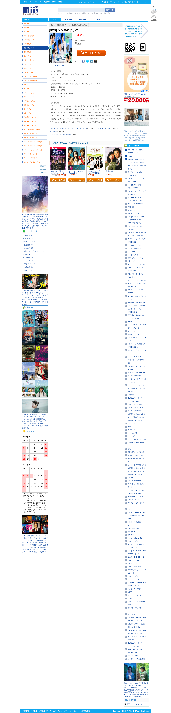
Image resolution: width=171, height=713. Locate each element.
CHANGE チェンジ (134, 334)
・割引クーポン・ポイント (32, 270)
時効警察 (131, 395)
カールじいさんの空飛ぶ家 (137, 659)
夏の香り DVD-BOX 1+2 (136, 557)
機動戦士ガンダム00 (135, 404)
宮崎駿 (93, 13)
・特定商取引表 (28, 267)
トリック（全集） (134, 656)
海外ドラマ (83, 128)
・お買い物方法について (31, 235)
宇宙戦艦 (107, 13)
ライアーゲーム (133, 509)
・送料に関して (28, 238)
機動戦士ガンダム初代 (135, 497)
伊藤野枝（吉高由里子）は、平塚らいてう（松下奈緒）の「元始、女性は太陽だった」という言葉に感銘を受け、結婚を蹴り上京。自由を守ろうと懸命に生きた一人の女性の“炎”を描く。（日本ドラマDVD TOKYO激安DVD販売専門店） (35, 421)
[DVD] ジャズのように (79, 25)
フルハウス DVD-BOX (135, 204)
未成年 (130, 322)
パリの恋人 (131, 436)
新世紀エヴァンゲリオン (136, 213)
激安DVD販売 (57, 2)
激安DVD (101, 128)
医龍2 (130, 427)
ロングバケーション (134, 245)
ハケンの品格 (132, 433)
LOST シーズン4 (133, 560)
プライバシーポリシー (71, 711)
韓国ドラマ (27, 2)
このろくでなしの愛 (134, 567)
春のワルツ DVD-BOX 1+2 (137, 372)
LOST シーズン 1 (133, 541)
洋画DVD (34, 711)
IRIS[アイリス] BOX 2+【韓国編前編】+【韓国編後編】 (137, 360)
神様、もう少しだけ (134, 261)
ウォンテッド (132, 423)
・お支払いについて (29, 242)
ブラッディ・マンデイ (135, 595)
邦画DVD (26, 711)
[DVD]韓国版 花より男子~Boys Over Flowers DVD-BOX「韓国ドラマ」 (137, 220)
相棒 (78, 13)
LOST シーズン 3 (133, 500)
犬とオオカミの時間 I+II (136, 589)
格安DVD (47, 2)
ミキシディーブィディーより (62, 135)
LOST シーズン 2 (133, 576)
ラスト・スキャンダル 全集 (137, 439)
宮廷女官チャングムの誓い (137, 452)
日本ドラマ (37, 2)
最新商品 (43, 169)
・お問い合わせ (28, 257)
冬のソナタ (131, 210)
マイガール (131, 331)
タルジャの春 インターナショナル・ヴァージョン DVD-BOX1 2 (137, 309)
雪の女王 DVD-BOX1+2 (136, 455)
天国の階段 (131, 207)
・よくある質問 (28, 248)
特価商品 (43, 172)
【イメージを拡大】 (60, 65)
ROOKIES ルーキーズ (135, 248)
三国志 (130, 598)
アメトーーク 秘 (134, 579)
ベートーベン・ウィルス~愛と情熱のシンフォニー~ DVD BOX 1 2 (136, 388)
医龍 (129, 449)
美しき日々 (131, 532)
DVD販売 (53, 131)
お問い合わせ (57, 711)
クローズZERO (133, 563)
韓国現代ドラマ (62, 25)
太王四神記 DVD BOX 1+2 (137, 302)
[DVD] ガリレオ (133, 255)
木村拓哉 (99, 13)
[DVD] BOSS (132, 477)
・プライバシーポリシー (31, 264)
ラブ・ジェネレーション (136, 258)
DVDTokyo (129, 711)
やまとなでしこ (133, 614)
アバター (131, 156)
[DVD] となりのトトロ (135, 407)
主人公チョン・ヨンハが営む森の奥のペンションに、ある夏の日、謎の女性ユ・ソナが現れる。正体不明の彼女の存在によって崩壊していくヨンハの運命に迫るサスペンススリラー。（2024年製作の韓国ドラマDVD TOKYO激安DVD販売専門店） (136, 690)
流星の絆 (131, 535)
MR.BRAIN (131, 430)
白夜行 (130, 592)
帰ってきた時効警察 (134, 376)
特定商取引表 (85, 711)
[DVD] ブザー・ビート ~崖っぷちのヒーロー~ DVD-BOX (137, 516)
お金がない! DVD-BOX (135, 538)
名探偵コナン (71, 13)
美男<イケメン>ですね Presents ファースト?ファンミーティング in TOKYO (137, 277)
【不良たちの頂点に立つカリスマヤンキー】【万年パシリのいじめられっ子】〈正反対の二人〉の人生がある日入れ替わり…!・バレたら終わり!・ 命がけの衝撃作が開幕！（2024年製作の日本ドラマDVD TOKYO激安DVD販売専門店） (35, 297)
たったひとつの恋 (134, 528)
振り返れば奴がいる (134, 481)
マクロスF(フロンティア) (136, 264)
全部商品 (43, 166)
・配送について (28, 245)
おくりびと (131, 252)
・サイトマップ (28, 261)
